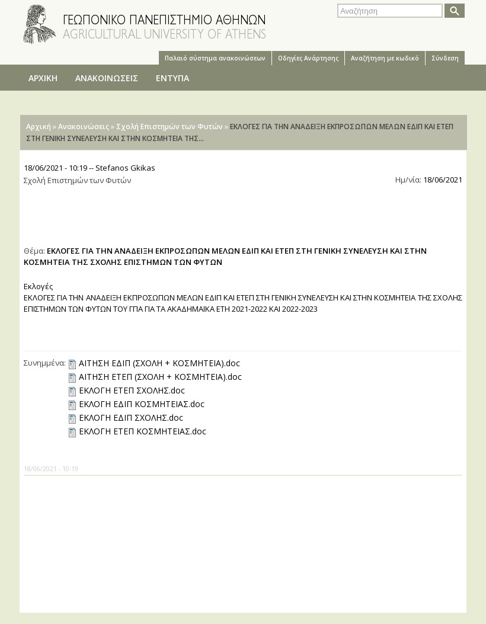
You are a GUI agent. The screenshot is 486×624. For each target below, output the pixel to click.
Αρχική (38, 126)
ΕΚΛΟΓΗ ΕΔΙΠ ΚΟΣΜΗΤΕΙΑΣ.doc (141, 403)
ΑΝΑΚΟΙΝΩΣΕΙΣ (106, 78)
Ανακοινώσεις (83, 126)
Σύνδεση (445, 58)
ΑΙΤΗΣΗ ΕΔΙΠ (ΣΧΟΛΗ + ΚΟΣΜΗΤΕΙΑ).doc (159, 363)
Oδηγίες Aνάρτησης (308, 58)
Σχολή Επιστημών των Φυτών (169, 126)
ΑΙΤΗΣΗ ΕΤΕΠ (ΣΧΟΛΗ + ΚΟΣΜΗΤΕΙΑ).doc (160, 376)
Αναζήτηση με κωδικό (385, 58)
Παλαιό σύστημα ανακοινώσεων (215, 58)
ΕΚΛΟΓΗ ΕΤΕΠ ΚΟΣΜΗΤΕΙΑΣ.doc (142, 431)
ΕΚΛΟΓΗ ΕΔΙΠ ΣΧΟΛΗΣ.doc (131, 417)
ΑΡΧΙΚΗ (42, 78)
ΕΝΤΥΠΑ (172, 78)
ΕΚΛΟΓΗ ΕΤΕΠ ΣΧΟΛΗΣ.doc (132, 390)
